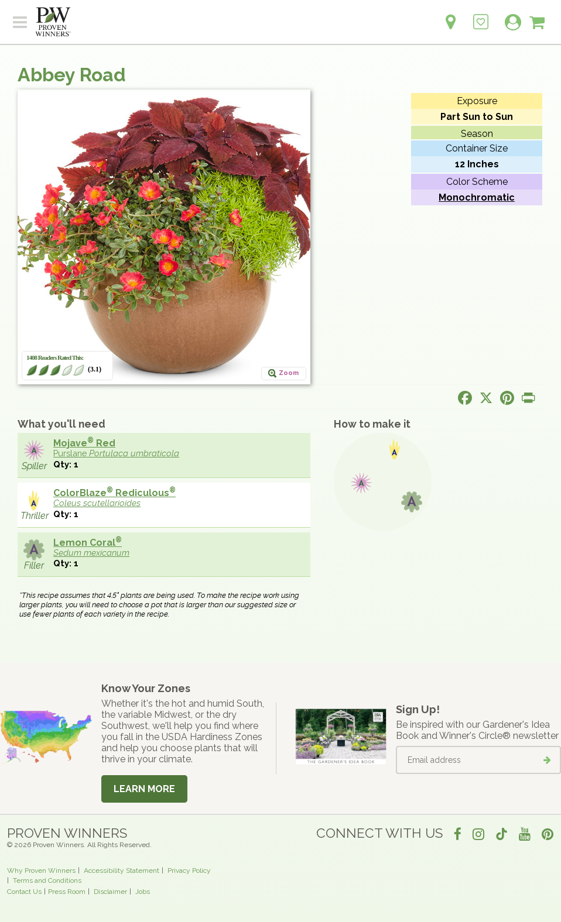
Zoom (289, 373)
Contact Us (24, 891)
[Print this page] (528, 397)
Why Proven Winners (41, 870)
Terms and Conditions (47, 880)
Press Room (66, 891)
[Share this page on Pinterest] (507, 397)
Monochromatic (477, 197)
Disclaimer (110, 891)
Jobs (142, 891)
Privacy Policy (189, 870)
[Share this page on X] (486, 397)
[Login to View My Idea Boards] (481, 15)
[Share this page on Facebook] (465, 397)
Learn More (144, 788)
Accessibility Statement (121, 870)
